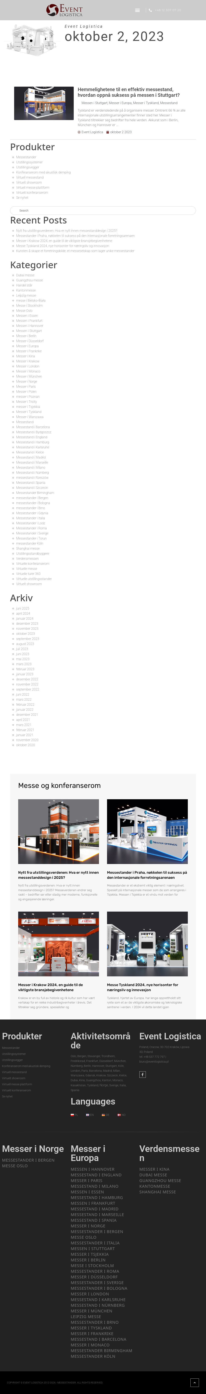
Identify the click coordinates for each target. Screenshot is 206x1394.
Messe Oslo (24, 311)
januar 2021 (24, 735)
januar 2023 (24, 674)
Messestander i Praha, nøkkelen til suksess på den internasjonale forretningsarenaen (75, 236)
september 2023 (27, 639)
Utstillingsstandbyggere (32, 553)
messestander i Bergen (32, 498)
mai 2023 (22, 659)
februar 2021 (25, 730)
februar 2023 (25, 669)
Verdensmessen (27, 559)
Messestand (169, 103)
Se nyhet (22, 198)
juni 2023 (22, 654)
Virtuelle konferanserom (32, 564)
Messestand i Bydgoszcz (33, 432)
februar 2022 (25, 705)
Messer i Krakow (27, 361)
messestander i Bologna (33, 503)
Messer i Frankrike (29, 351)
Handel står (24, 285)
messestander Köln (29, 543)
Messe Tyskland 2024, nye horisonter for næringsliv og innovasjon (62, 246)
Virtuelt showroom (29, 182)
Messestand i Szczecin (32, 488)
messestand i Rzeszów (32, 478)
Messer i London (27, 366)
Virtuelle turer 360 (28, 574)
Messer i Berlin (26, 336)
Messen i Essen (27, 316)
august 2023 (25, 644)
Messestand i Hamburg (32, 442)
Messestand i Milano (30, 467)
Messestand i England (31, 437)
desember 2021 (27, 715)
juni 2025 (22, 608)
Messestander (26, 157)
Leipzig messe (26, 295)
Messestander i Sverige (32, 533)
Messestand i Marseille (32, 462)
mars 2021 (24, 725)
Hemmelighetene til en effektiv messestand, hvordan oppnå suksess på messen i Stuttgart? (129, 92)
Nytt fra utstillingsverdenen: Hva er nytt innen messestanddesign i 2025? (66, 231)
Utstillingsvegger (27, 167)
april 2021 (23, 720)
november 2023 (27, 629)
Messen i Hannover (29, 326)
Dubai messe (25, 275)
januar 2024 (24, 618)
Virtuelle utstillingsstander (34, 579)
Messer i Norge (26, 381)
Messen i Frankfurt (29, 321)
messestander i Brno (30, 508)
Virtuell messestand (30, 177)
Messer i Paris (26, 386)
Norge (104, 1085)
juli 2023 (22, 649)
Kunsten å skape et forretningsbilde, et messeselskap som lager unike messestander (75, 251)
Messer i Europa (120, 103)
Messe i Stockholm (29, 306)
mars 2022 (24, 699)
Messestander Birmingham (35, 493)
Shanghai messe (28, 548)
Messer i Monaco (28, 371)
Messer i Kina (25, 356)
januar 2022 (24, 710)
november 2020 (27, 740)
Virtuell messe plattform (32, 187)
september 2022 (27, 689)
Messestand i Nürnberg (32, 473)
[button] (137, 10)
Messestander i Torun (31, 538)
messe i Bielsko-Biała (31, 300)
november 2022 (27, 684)
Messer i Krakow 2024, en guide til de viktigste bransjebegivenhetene (64, 241)
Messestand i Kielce (30, 452)
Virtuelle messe (26, 569)
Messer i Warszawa (30, 417)
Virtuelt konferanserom (32, 193)
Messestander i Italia (30, 518)
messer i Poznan (28, 397)
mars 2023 (24, 664)
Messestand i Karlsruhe (32, 447)
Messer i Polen (26, 392)
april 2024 (23, 613)
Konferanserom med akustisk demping (43, 172)
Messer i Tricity (26, 402)
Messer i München (29, 376)
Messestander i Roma (31, 528)
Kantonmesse (26, 290)
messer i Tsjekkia (28, 407)
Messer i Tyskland (146, 103)
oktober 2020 (25, 745)
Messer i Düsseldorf (30, 341)
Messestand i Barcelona (33, 427)
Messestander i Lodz (30, 523)
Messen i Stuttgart (94, 103)
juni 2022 (22, 694)
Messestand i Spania (30, 483)
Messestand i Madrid (31, 457)
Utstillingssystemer (29, 162)
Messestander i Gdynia (32, 513)
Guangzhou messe (29, 280)
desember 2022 (27, 679)
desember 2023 (27, 624)
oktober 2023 (25, 634)
